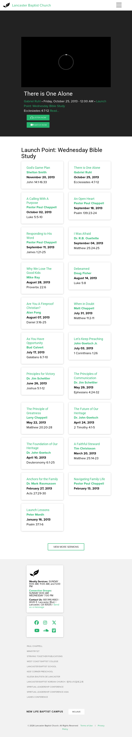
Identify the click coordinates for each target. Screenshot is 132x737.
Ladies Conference (37, 696)
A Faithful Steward (87, 444)
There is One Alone (87, 167)
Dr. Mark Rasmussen (41, 483)
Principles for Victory (41, 374)
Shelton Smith (37, 172)
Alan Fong (34, 312)
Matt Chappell (84, 308)
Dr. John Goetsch (86, 417)
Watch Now (39, 124)
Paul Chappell (34, 646)
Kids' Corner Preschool (40, 671)
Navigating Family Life (89, 479)
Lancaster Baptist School (41, 666)
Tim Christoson (84, 448)
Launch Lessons (38, 510)
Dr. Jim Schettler (38, 378)
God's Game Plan (38, 167)
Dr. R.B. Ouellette (86, 238)
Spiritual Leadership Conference (45, 686)
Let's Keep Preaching (88, 339)
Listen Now (38, 117)
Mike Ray (33, 277)
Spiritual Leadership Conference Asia (48, 691)
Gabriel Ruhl (32, 101)
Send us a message (44, 606)
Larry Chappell (37, 417)
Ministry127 (33, 651)
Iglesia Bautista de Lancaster (43, 676)
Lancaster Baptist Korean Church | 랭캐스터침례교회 (55, 681)
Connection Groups (40, 590)
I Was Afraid (82, 233)
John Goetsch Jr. (85, 343)
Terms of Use (86, 725)
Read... (54, 110)
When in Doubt (84, 304)
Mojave (76, 711)
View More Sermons (66, 547)
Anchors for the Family (42, 479)
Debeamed (81, 269)
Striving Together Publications (44, 656)
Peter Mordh (35, 514)
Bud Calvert (35, 347)
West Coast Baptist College (42, 661)
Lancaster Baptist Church (31, 5)
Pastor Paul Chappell (42, 207)
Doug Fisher (82, 273)
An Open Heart (84, 199)
